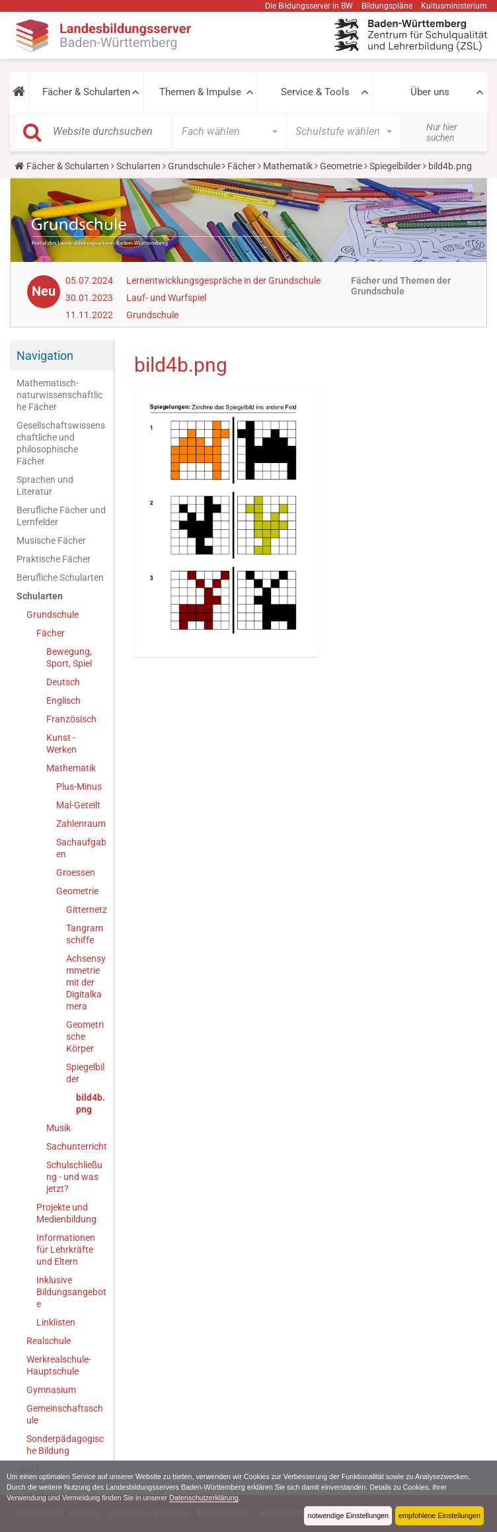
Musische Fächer (51, 540)
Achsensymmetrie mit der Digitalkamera (86, 982)
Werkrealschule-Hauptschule (58, 1365)
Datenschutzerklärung (204, 1498)
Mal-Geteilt (78, 805)
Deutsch (63, 682)
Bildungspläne (387, 6)
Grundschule (194, 166)
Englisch (63, 700)
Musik (58, 1128)
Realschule (48, 1341)
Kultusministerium (454, 6)
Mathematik (288, 166)
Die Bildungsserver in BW (309, 6)
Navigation (45, 355)
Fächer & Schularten (86, 92)
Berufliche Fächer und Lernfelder (61, 516)
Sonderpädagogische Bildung (65, 1444)
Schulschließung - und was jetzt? (74, 1177)
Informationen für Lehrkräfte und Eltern (65, 1249)
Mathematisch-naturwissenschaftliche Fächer (59, 395)
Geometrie (341, 166)
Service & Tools (315, 92)
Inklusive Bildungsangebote (71, 1292)
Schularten (138, 166)
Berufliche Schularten (60, 577)
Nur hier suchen (441, 132)
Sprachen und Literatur (45, 485)
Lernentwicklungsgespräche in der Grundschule (223, 280)
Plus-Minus (79, 786)
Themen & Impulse (200, 92)
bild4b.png (90, 1103)
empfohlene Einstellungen (439, 1515)
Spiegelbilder (395, 166)
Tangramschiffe (84, 934)
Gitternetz (86, 909)
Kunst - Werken (61, 743)
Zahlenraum (81, 823)
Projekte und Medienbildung (66, 1213)
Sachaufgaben (81, 848)
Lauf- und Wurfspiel (166, 297)
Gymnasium (51, 1389)
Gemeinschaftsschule (64, 1414)
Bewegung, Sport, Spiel (69, 657)
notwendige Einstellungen (348, 1515)
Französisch (71, 719)
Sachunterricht (76, 1146)
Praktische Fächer (54, 559)
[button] (19, 92)
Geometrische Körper (85, 1036)
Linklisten (55, 1322)
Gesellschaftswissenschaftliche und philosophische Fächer (61, 443)
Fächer (241, 166)
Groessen (75, 872)
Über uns (429, 92)
